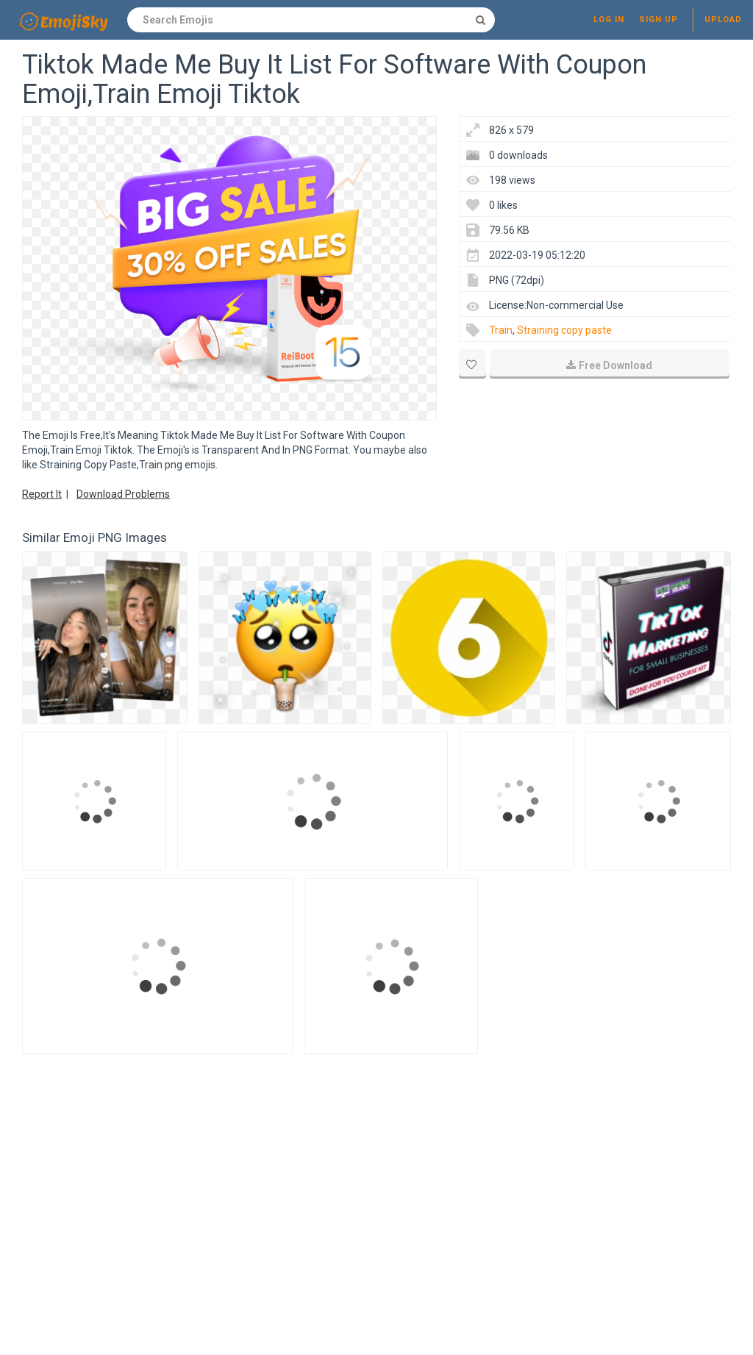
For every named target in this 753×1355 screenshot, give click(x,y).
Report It (42, 494)
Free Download (609, 365)
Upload (723, 19)
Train (501, 330)
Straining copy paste (564, 330)
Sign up (658, 19)
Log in (608, 19)
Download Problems (123, 494)
